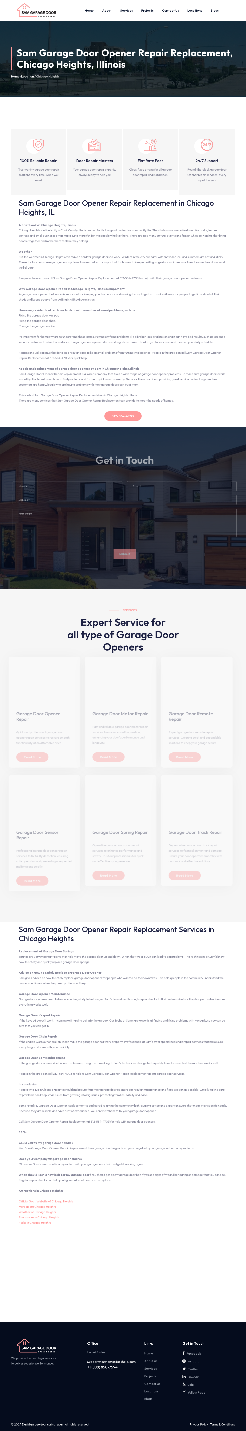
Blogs (215, 10)
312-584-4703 (123, 416)
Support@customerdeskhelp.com (111, 1362)
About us (150, 1361)
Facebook (191, 1353)
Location (27, 76)
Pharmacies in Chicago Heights (39, 1217)
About (107, 10)
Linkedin (191, 1377)
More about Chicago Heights (37, 1207)
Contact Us (170, 10)
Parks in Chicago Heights (35, 1222)
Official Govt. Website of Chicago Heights (46, 1201)
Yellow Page (193, 1392)
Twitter (190, 1369)
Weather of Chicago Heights (37, 1212)
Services (126, 10)
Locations (194, 10)
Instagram (192, 1361)
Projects (147, 10)
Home (89, 10)
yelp (188, 1385)
